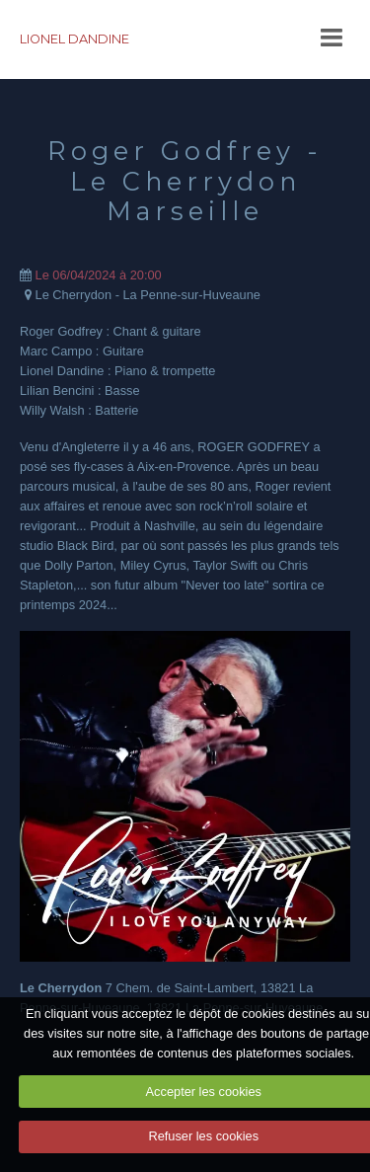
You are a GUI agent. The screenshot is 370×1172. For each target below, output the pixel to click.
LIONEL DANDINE (74, 39)
